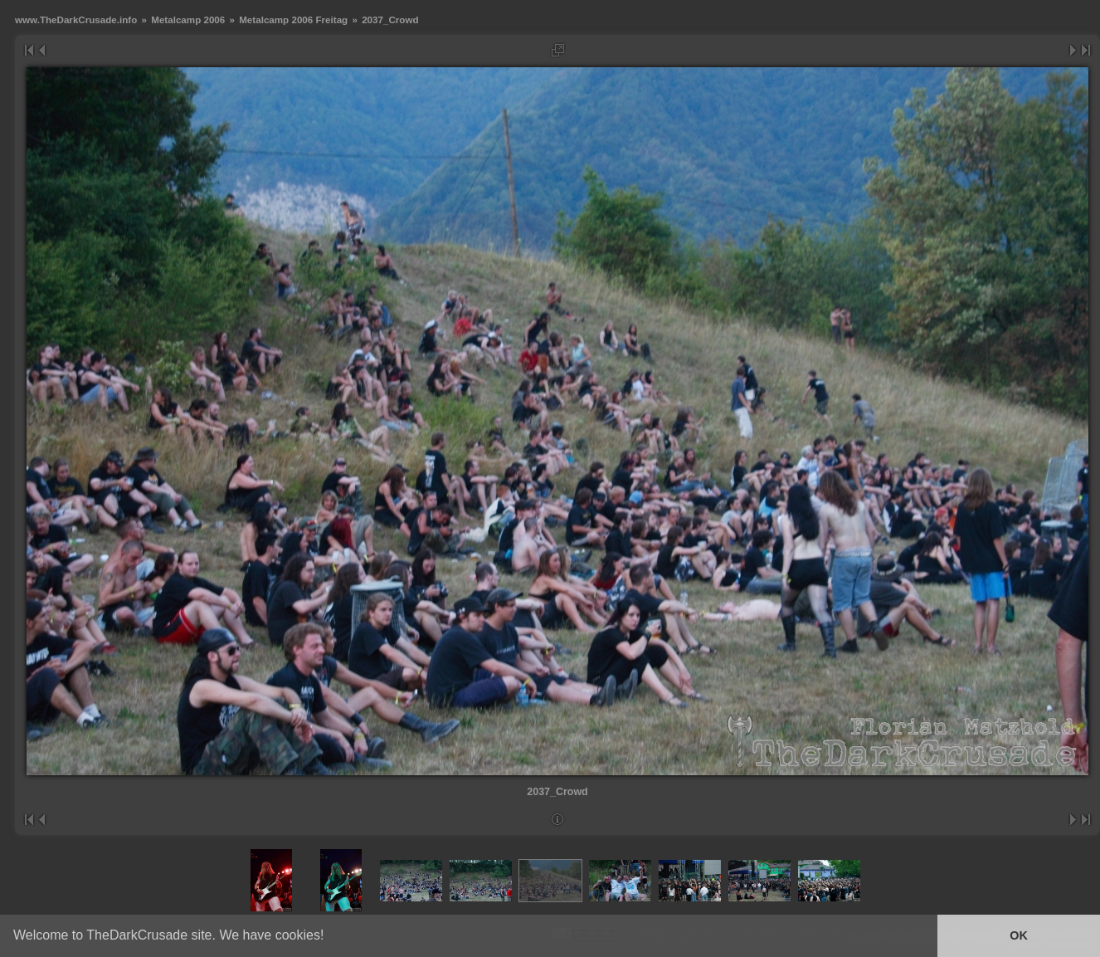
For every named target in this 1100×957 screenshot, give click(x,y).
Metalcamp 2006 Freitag (293, 19)
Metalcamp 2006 (188, 19)
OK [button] (1019, 935)
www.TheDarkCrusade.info (76, 19)
